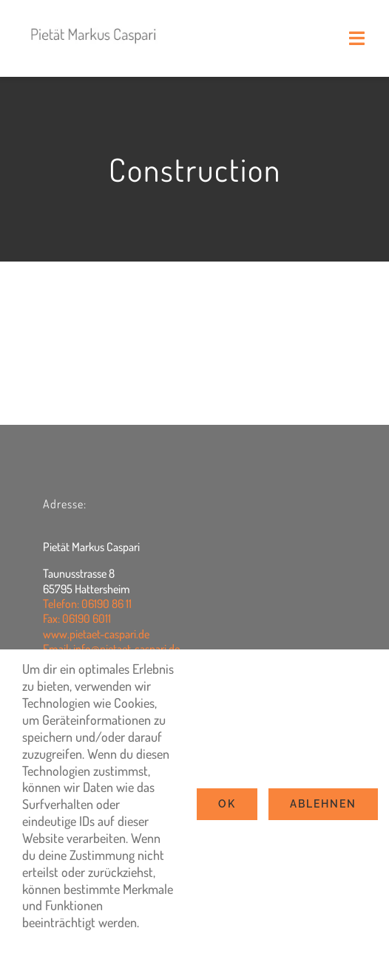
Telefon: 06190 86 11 (87, 603)
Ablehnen (323, 804)
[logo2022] (94, 21)
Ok (227, 804)
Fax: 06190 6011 (77, 618)
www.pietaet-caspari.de (96, 634)
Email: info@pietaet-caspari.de (111, 648)
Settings (49, 939)
